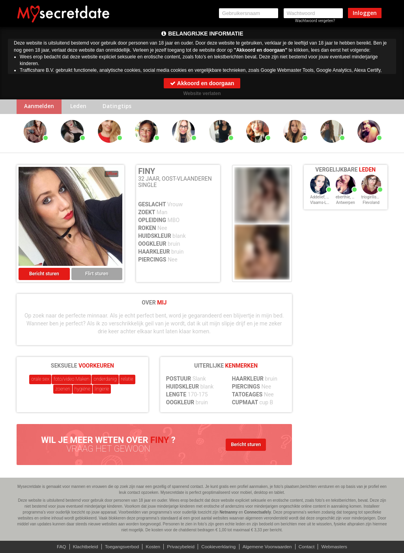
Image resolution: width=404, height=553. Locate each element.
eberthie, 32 (346, 198)
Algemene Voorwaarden (268, 546)
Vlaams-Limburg (324, 203)
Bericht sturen (44, 274)
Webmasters (337, 546)
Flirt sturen (96, 274)
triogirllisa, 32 (373, 198)
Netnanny (228, 512)
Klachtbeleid (82, 546)
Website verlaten (202, 93)
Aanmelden (40, 107)
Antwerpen (345, 203)
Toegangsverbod (120, 546)
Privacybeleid (180, 546)
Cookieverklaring (218, 546)
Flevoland (371, 203)
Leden (81, 107)
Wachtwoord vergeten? (315, 21)
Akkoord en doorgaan (202, 83)
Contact (309, 546)
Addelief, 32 (320, 198)
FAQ (58, 546)
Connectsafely (257, 512)
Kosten (151, 546)
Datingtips (121, 107)
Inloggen (365, 13)
